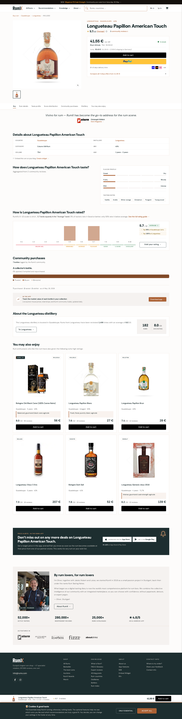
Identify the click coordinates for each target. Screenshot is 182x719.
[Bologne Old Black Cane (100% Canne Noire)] (38, 378)
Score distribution (51, 106)
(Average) (100, 31)
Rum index (95, 686)
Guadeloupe (106, 21)
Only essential (126, 711)
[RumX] (17, 8)
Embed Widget (125, 673)
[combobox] (115, 8)
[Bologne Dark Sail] (91, 460)
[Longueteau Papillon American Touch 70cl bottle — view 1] (17, 94)
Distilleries (95, 679)
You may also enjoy (98, 106)
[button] (47, 54)
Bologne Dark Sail (76, 484)
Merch (65, 679)
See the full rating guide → (138, 216)
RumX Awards (68, 676)
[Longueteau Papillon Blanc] (91, 378)
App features (124, 667)
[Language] (159, 8)
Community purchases (69, 106)
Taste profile (36, 106)
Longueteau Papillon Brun (132, 403)
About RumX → (64, 606)
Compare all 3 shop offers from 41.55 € (105, 74)
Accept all (147, 711)
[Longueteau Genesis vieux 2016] (143, 460)
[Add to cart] (163, 698)
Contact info (151, 670)
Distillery (84, 106)
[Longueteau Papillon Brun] (143, 378)
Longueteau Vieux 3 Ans (26, 484)
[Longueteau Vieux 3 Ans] (38, 460)
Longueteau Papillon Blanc (80, 403)
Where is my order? (154, 663)
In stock (162, 42)
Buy (14, 106)
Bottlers (94, 683)
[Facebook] (15, 680)
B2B (120, 670)
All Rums (66, 663)
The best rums (69, 670)
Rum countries (96, 676)
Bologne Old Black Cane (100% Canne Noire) (36, 403)
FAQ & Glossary (97, 667)
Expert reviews (97, 670)
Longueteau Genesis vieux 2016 (135, 484)
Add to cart (128, 55)
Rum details (23, 106)
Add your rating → (152, 244)
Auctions (66, 673)
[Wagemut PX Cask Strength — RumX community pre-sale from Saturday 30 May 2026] (91, 2)
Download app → (157, 299)
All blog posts (96, 673)
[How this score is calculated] (106, 31)
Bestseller (67, 667)
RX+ (120, 676)
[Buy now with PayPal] (128, 61)
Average (153, 225)
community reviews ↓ (119, 31)
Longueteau (93, 21)
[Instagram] (20, 680)
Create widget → (43, 158)
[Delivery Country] (152, 8)
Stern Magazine (97, 122)
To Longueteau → (26, 329)
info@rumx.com (20, 673)
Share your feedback (154, 667)
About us (122, 663)
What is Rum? (96, 663)
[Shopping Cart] (167, 8)
